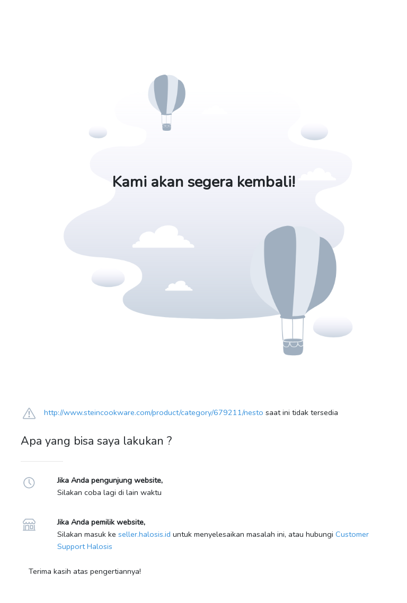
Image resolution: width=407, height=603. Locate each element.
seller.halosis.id (144, 534)
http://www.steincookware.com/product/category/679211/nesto (153, 412)
